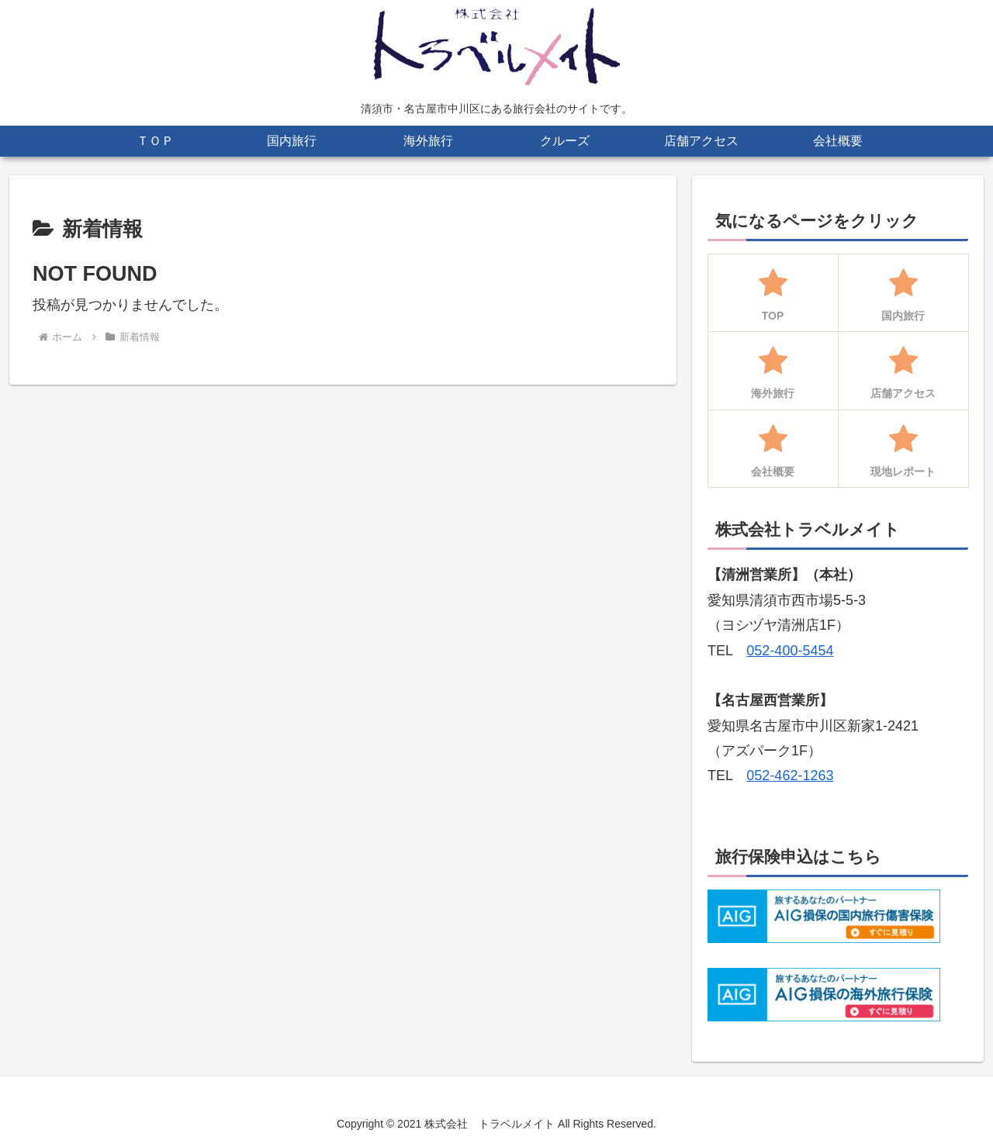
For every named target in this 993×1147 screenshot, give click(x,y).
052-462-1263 (789, 775)
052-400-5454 (789, 650)
